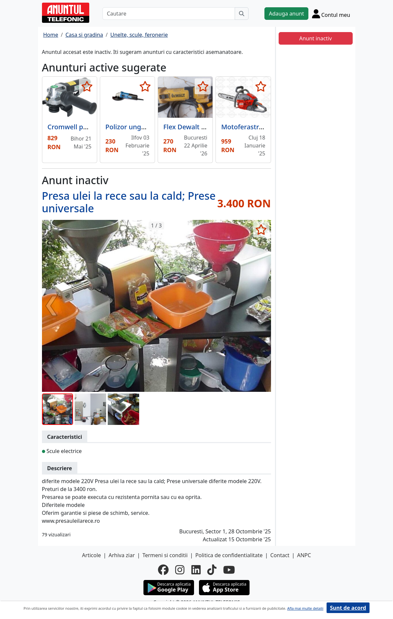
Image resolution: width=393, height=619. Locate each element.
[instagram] (179, 570)
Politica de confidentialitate (229, 555)
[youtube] (229, 570)
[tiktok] (211, 570)
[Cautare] (168, 13)
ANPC (304, 555)
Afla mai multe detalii (305, 608)
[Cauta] (242, 13)
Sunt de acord (348, 607)
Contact (280, 555)
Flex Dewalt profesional (200, 126)
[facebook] (163, 570)
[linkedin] (196, 570)
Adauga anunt (286, 13)
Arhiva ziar (121, 555)
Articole (91, 555)
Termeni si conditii (165, 555)
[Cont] (331, 14)
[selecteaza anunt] (87, 86)
